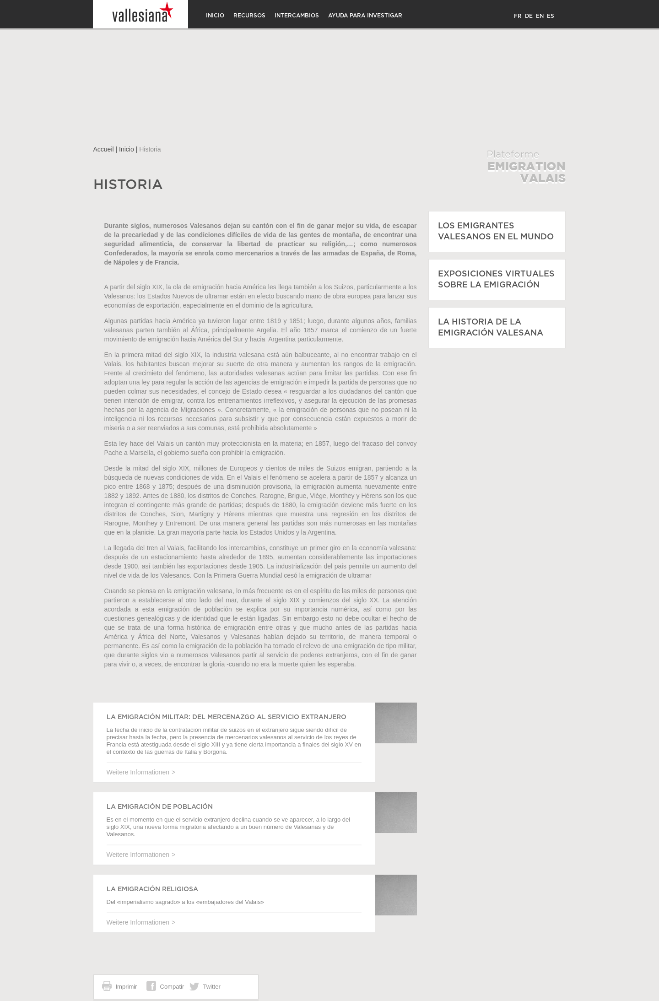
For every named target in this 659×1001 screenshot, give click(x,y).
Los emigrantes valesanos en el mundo (496, 231)
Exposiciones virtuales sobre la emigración (496, 279)
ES (550, 16)
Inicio (215, 15)
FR (518, 16)
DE (529, 16)
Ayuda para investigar (365, 15)
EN (540, 16)
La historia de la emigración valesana (490, 327)
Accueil (103, 149)
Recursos (249, 15)
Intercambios (297, 15)
